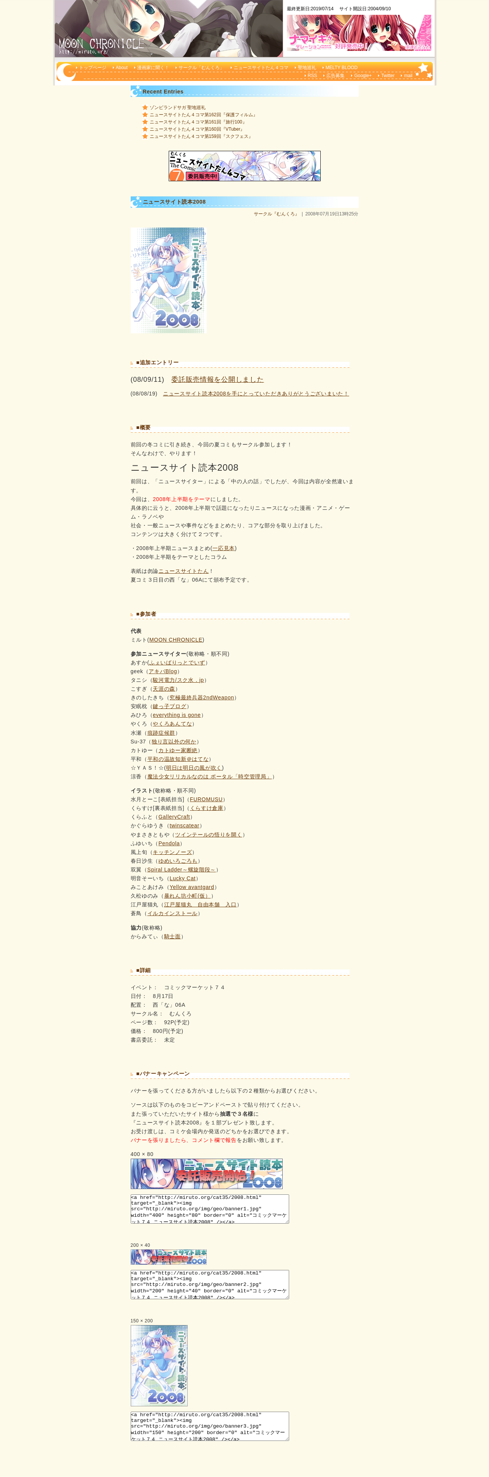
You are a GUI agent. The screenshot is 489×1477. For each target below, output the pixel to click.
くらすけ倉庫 (206, 808)
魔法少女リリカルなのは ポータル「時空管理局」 (209, 776)
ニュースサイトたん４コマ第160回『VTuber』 (197, 129)
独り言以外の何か (174, 741)
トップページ (92, 67)
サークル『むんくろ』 (276, 214)
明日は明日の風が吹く (194, 768)
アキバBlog (163, 671)
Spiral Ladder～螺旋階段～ (181, 870)
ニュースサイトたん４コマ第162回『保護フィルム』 (204, 114)
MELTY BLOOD (342, 67)
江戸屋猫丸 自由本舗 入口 (200, 904)
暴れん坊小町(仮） (187, 896)
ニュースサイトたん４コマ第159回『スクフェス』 (201, 136)
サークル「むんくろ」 (201, 67)
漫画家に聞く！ (153, 67)
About (122, 67)
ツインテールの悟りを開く (208, 835)
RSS (312, 75)
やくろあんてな (172, 724)
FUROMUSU (206, 799)
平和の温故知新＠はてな (178, 759)
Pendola (169, 843)
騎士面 (172, 936)
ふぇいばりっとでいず (177, 662)
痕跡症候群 (161, 733)
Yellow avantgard (191, 887)
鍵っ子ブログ (169, 706)
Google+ (363, 75)
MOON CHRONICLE (176, 640)
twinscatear (184, 825)
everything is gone (177, 715)
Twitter (387, 75)
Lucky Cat (182, 878)
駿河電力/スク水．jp (178, 680)
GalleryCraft (174, 817)
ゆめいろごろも (178, 861)
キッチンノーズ (172, 852)
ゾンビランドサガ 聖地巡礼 (178, 107)
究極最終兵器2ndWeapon (201, 697)
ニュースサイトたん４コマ (261, 67)
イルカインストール (172, 913)
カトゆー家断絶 (178, 750)
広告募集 (335, 75)
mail (408, 75)
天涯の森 (164, 689)
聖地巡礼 (307, 67)
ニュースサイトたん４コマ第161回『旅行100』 (198, 122)
